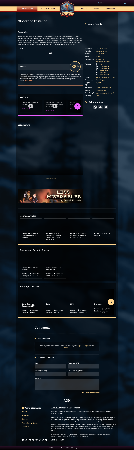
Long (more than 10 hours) (105, 93)
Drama (98, 57)
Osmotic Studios (101, 48)
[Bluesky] (46, 440)
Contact (25, 427)
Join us (25, 419)
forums (66, 348)
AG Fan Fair (109, 9)
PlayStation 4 (104, 66)
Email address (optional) (76, 371)
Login (125, 3)
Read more (29, 81)
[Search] (108, 3)
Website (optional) (41, 371)
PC (101, 64)
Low (97, 96)
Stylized (98, 83)
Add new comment (90, 393)
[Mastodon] (43, 440)
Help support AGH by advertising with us (55, 204)
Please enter (73, 363)
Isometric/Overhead (103, 61)
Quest (98, 88)
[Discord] (30, 440)
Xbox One (103, 72)
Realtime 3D (100, 59)
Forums (95, 9)
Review (23, 66)
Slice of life (111, 77)
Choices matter (106, 88)
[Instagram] (33, 440)
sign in (80, 346)
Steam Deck (104, 70)
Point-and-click (101, 90)
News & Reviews (48, 9)
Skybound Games (101, 51)
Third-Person (100, 80)
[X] (26, 440)
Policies (25, 415)
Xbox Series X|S (105, 75)
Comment (38, 378)
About (24, 412)
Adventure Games (27, 9)
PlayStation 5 (104, 68)
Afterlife (98, 77)
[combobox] (108, 3)
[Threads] (40, 440)
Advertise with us (29, 423)
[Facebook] (23, 440)
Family (104, 77)
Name (36, 363)
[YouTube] (36, 440)
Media (84, 9)
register (87, 346)
